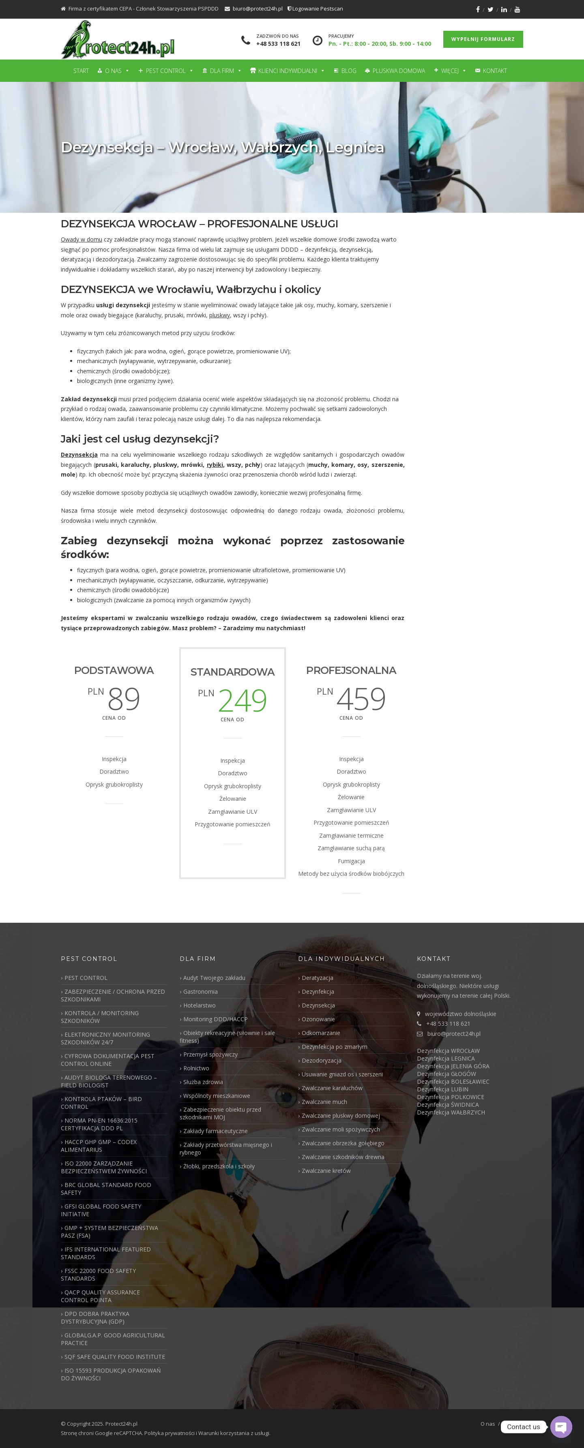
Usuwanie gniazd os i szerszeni (342, 1074)
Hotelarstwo (199, 1005)
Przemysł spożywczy (210, 1054)
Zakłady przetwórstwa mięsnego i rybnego (226, 1148)
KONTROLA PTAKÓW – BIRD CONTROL (101, 1102)
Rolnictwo (196, 1068)
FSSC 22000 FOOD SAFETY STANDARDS (98, 1274)
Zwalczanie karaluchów (332, 1088)
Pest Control (170, 71)
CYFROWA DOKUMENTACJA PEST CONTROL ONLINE (108, 1059)
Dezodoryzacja (321, 1060)
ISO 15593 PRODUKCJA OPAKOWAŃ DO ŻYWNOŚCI (111, 1374)
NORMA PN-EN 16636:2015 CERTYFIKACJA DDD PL (99, 1124)
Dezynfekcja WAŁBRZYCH (451, 1112)
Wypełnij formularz (483, 39)
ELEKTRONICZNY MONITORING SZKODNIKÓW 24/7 (105, 1038)
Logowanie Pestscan (317, 8)
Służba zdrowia (203, 1082)
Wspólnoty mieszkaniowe (216, 1095)
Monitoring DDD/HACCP (215, 1019)
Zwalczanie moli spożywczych (341, 1129)
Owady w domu (81, 239)
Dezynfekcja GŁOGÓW (446, 1074)
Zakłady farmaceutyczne (215, 1131)
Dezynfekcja (318, 991)
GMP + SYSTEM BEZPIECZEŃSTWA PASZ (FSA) (109, 1231)
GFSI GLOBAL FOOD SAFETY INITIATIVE (101, 1210)
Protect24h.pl (121, 1423)
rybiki (215, 464)
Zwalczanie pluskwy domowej (341, 1115)
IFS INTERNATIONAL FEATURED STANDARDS (106, 1253)
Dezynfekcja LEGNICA (446, 1058)
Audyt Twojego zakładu (214, 978)
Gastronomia (200, 991)
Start (81, 71)
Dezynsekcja (79, 454)
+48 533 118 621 (278, 43)
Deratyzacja (317, 978)
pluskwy (219, 315)
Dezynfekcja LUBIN (442, 1089)
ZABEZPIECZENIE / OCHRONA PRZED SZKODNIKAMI (113, 995)
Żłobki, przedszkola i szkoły (219, 1166)
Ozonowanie (318, 1019)
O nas (117, 71)
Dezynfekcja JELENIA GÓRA (453, 1066)
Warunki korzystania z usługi (233, 1433)
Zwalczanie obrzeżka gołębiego (343, 1143)
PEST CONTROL (85, 978)
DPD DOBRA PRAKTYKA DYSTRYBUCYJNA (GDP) (95, 1317)
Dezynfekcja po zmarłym (334, 1046)
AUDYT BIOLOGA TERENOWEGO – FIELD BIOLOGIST (109, 1081)
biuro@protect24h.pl (258, 8)
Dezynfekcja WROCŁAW (448, 1050)
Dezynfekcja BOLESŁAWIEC (453, 1081)
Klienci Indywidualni (291, 71)
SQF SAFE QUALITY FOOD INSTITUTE (114, 1356)
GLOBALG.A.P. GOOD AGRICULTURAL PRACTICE (113, 1339)
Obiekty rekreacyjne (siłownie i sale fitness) (227, 1036)
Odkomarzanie (321, 1033)
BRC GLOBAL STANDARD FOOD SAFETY (106, 1188)
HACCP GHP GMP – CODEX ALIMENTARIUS (99, 1145)
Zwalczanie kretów (326, 1170)
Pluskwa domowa (399, 71)
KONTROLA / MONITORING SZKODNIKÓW (100, 1017)
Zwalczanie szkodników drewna (343, 1157)
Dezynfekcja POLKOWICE (450, 1097)
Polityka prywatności (169, 1433)
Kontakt (495, 71)
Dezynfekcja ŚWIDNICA (448, 1104)
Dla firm (226, 71)
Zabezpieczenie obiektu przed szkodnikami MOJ (220, 1113)
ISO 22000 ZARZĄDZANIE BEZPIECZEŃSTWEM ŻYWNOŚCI (104, 1167)
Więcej (454, 71)
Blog (348, 71)
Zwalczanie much (324, 1102)
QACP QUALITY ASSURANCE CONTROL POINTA (100, 1296)
